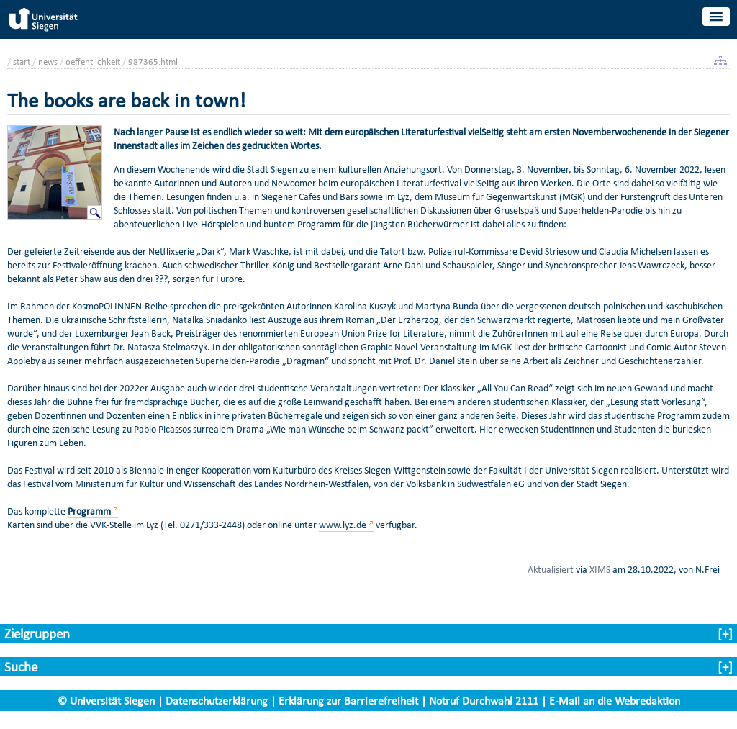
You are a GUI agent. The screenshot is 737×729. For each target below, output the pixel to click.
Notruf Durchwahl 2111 (483, 700)
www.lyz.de (342, 525)
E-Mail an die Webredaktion (614, 700)
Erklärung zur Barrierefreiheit (348, 700)
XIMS (599, 569)
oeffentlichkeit (92, 61)
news (48, 61)
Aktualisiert (551, 569)
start (21, 61)
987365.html (153, 61)
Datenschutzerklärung (217, 700)
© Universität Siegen (106, 700)
